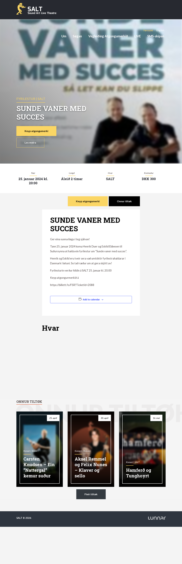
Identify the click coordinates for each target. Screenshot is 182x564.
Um (63, 36)
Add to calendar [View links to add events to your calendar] (91, 299)
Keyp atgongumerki (36, 130)
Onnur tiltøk (124, 201)
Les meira (30, 142)
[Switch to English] (160, 30)
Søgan (77, 36)
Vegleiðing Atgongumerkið (108, 36)
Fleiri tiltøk (91, 494)
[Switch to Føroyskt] (148, 30)
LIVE (137, 36)
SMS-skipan (155, 36)
